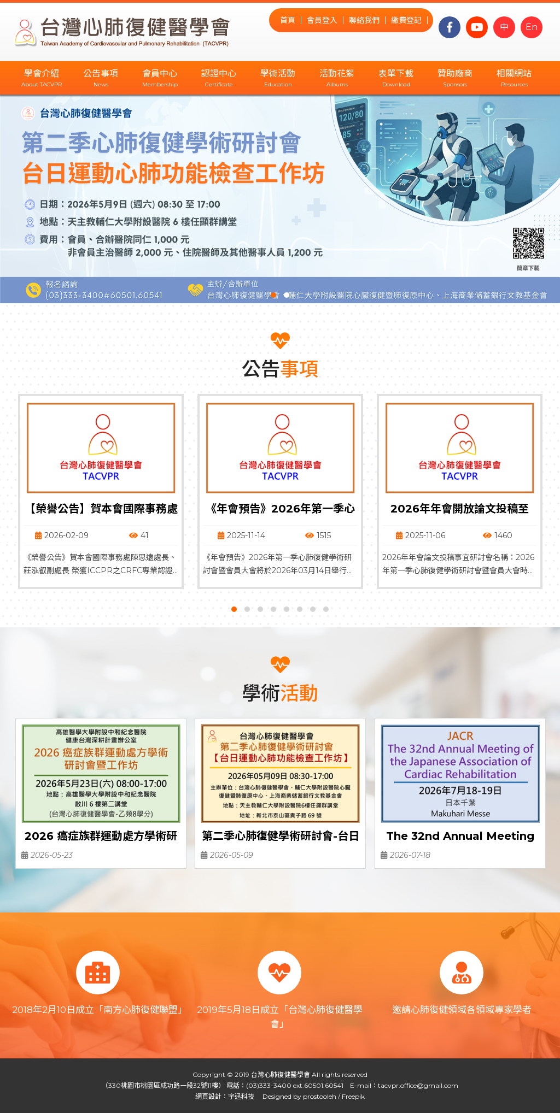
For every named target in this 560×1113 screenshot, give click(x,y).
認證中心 (218, 73)
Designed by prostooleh (296, 1096)
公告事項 (100, 73)
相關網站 (514, 73)
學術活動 (277, 73)
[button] (273, 295)
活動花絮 (336, 73)
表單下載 (395, 73)
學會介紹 (41, 73)
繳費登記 (406, 20)
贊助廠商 (455, 73)
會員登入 (322, 20)
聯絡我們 (364, 20)
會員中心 (159, 73)
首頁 (287, 20)
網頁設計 (208, 1096)
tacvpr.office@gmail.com (418, 1085)
